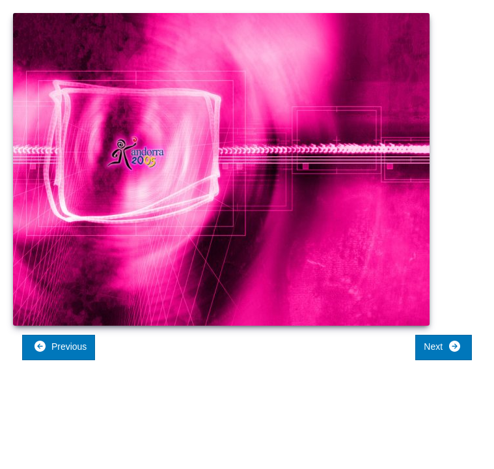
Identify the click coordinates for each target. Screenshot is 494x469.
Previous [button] (60, 346)
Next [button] (442, 346)
